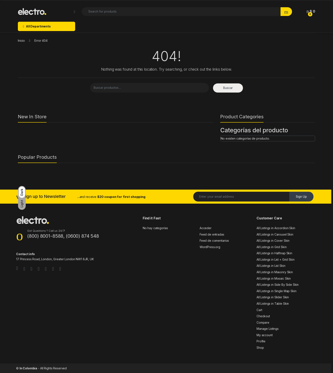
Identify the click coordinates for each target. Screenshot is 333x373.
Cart (259, 310)
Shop (260, 347)
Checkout (263, 316)
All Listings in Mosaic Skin (274, 278)
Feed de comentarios (214, 240)
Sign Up (301, 196)
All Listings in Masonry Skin (275, 272)
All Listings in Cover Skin (273, 240)
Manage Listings (268, 328)
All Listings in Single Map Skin (276, 291)
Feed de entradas (212, 234)
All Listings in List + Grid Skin (276, 259)
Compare (263, 322)
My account (265, 335)
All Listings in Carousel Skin (275, 234)
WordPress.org (210, 247)
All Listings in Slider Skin (273, 297)
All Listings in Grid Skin (272, 247)
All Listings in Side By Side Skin (278, 284)
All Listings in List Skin (271, 265)
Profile (261, 341)
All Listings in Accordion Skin (276, 228)
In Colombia (28, 368)
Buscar (228, 88)
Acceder (206, 228)
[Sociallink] (17, 268)
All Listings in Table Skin (273, 303)
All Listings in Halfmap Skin (274, 253)
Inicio (21, 40)
